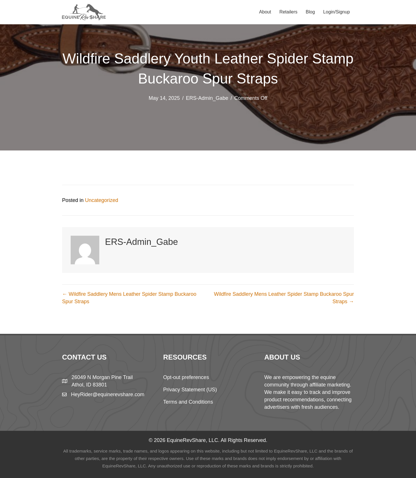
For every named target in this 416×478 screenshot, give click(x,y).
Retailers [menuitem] (288, 11)
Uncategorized (101, 200)
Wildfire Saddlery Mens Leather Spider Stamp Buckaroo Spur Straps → (284, 297)
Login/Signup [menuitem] (336, 11)
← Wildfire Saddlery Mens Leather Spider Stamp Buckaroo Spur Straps (129, 297)
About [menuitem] (265, 11)
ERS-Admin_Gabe (207, 98)
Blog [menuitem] (310, 11)
